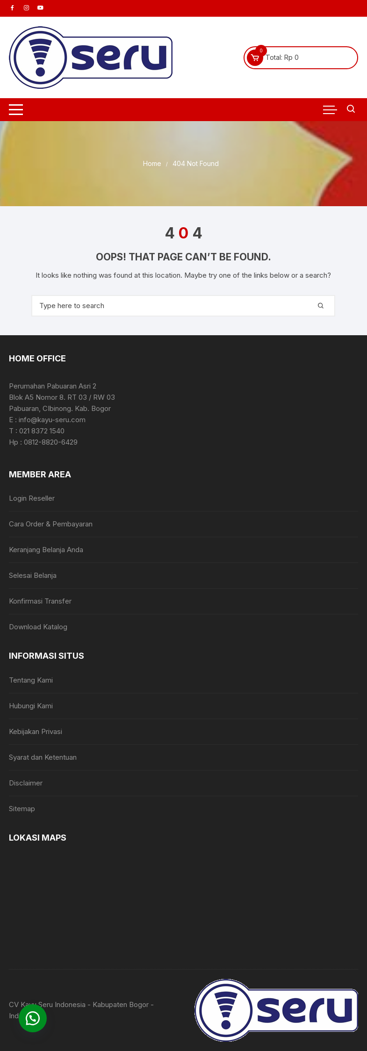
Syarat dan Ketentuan (43, 757)
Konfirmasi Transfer (40, 601)
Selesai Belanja (33, 575)
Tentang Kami (31, 680)
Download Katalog (38, 626)
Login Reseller (32, 498)
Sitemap (22, 808)
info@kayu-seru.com (52, 419)
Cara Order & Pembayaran (51, 523)
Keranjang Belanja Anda (46, 549)
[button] (33, 1018)
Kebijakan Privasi (35, 731)
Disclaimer (26, 782)
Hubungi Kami (31, 705)
